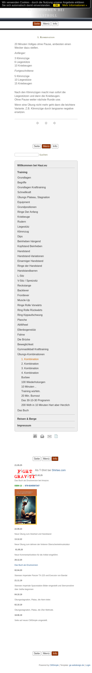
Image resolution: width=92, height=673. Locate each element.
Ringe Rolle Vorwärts (30, 305)
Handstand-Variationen (31, 256)
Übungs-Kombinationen (31, 354)
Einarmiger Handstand (30, 261)
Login (88, 665)
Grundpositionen (27, 207)
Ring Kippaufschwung (30, 315)
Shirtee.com (59, 470)
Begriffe (22, 182)
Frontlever (23, 295)
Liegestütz (23, 226)
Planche (22, 319)
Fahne (21, 334)
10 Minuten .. (29, 386)
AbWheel (23, 324)
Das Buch (23, 410)
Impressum (24, 425)
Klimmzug (23, 231)
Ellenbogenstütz (27, 329)
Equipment (24, 202)
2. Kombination (30, 363)
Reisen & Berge (27, 418)
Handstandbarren (28, 270)
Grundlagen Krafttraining (32, 187)
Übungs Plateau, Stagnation (34, 197)
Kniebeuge (24, 216)
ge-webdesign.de (76, 665)
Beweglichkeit (25, 344)
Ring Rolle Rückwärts (30, 310)
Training (22, 172)
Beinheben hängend (29, 241)
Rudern (22, 221)
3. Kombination (30, 368)
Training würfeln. (31, 391)
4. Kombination (30, 372)
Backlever (23, 290)
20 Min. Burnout (30, 395)
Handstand (24, 251)
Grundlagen (24, 177)
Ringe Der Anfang (28, 212)
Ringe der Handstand (30, 265)
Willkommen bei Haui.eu (32, 165)
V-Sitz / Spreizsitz (28, 280)
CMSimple (54, 665)
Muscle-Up (24, 300)
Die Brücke (24, 339)
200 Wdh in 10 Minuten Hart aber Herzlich (45, 405)
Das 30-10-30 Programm (35, 400)
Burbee (25, 377)
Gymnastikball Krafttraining (33, 349)
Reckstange (24, 285)
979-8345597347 (32, 486)
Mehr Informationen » (74, 5)
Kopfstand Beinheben (30, 246)
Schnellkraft (24, 192)
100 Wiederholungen (33, 382)
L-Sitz (21, 275)
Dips (20, 236)
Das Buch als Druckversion (26, 565)
